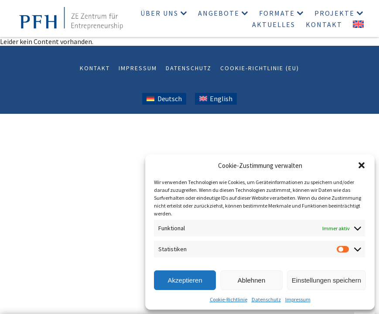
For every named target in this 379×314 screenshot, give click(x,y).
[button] (361, 165)
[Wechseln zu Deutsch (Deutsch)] (164, 99)
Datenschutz (266, 299)
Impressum (298, 299)
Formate (277, 13)
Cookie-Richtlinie (228, 299)
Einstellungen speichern (326, 280)
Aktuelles (273, 24)
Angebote (218, 13)
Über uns (159, 13)
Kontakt (324, 24)
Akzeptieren (185, 280)
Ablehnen (251, 280)
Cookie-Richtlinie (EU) (259, 68)
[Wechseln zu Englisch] (358, 24)
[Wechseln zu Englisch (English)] (216, 99)
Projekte (334, 13)
